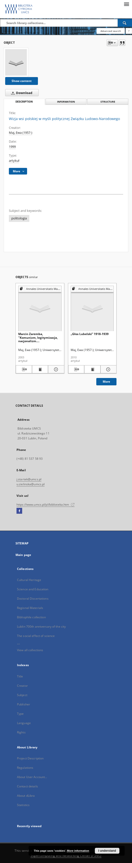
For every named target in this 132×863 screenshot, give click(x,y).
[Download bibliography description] (24, 369)
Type (20, 714)
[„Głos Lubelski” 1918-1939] (92, 308)
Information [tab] (66, 101)
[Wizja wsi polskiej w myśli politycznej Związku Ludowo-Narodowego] (16, 62)
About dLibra (26, 796)
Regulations (25, 768)
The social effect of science (36, 636)
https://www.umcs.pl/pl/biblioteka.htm (45, 504)
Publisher (23, 704)
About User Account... (32, 777)
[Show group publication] (39, 289)
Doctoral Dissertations (33, 598)
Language (24, 723)
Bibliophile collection (31, 617)
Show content (22, 81)
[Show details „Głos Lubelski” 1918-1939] (108, 369)
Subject (22, 695)
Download (20, 93)
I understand (107, 850)
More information (78, 850)
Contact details (27, 786)
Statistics (23, 805)
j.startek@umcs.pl (28, 479)
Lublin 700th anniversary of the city (41, 626)
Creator (22, 686)
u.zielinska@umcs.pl (30, 484)
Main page (23, 555)
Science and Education (33, 589)
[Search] (125, 23)
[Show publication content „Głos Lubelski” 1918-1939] (92, 369)
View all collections (30, 650)
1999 (12, 147)
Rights (21, 732)
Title (20, 676)
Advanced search (110, 31)
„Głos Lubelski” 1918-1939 (90, 334)
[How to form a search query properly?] (129, 31)
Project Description (30, 758)
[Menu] (126, 4)
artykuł (14, 161)
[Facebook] (19, 511)
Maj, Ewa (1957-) (20, 133)
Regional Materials (30, 608)
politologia (19, 218)
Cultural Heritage (29, 580)
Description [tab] (24, 101)
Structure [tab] (107, 101)
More (106, 381)
